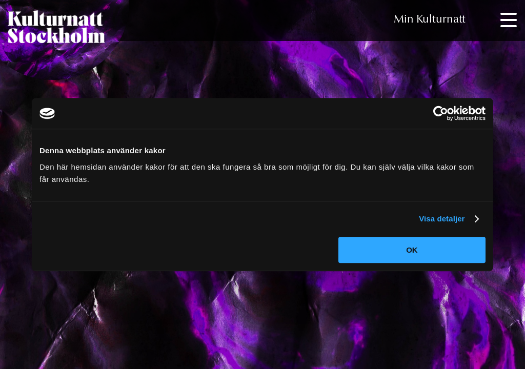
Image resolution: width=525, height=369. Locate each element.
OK (412, 249)
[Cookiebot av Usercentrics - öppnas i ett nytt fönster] (441, 113)
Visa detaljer (442, 218)
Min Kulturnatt (430, 20)
